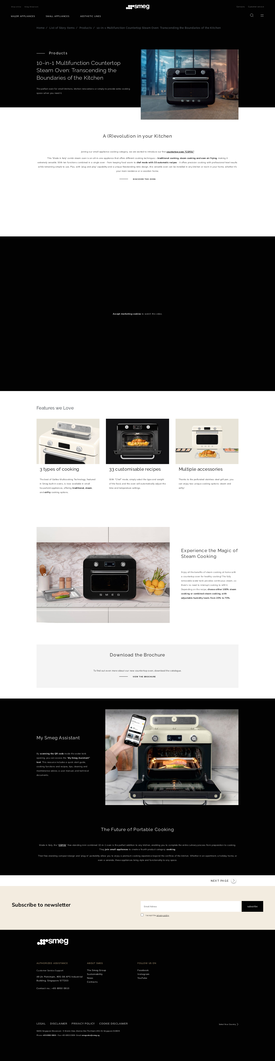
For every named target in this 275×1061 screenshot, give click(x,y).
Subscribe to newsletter (41, 1017)
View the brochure (144, 677)
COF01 (62, 845)
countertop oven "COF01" (180, 151)
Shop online (16, 7)
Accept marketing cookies (127, 313)
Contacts (241, 7)
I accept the (157, 1028)
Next (161, 575)
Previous (44, 575)
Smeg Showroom (31, 7)
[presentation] (32, 220)
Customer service (256, 7)
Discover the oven (144, 179)
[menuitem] (24, 16)
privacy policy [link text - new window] (163, 1028)
